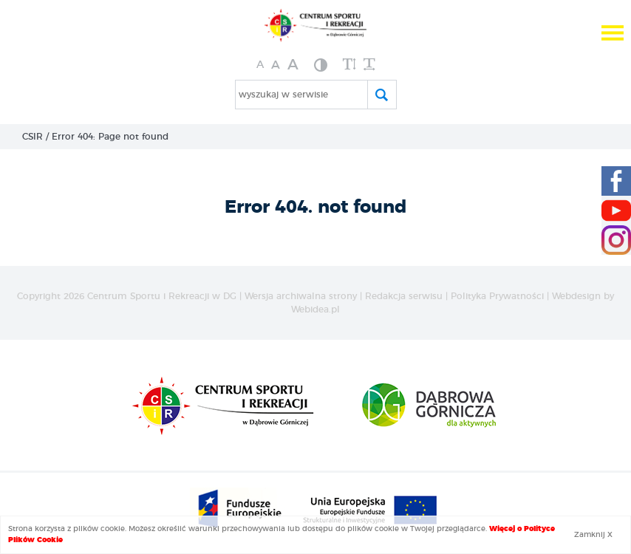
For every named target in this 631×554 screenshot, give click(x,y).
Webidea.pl (315, 309)
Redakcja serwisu (404, 296)
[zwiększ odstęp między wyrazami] (369, 65)
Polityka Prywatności (497, 296)
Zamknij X (593, 534)
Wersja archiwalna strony (301, 296)
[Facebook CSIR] (616, 181)
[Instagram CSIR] (616, 240)
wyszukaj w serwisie (283, 94)
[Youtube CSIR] (616, 210)
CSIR (32, 136)
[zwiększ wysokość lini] (349, 65)
